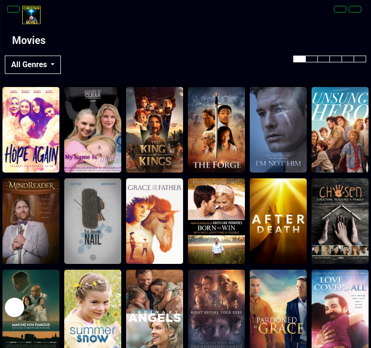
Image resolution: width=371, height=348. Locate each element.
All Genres (30, 64)
